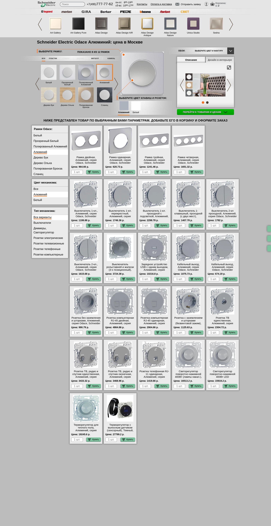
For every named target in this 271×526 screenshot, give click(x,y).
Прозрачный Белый (67, 83)
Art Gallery (55, 32)
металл (95, 58)
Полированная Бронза (86, 106)
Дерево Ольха (67, 105)
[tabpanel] (205, 85)
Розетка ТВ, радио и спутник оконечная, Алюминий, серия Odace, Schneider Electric (120, 377)
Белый (49, 82)
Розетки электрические (48, 238)
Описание (191, 60)
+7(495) (100, 4)
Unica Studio (193, 32)
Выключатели (42, 222)
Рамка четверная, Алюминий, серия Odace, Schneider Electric (188, 161)
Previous (40, 24)
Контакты (142, 4)
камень (111, 58)
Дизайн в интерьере (220, 60)
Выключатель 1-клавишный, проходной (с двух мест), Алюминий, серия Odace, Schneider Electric (188, 217)
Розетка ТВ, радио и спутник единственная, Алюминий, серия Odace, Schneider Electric (86, 377)
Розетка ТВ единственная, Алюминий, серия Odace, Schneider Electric (222, 323)
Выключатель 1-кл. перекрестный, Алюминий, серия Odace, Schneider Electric (120, 216)
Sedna (216, 32)
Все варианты (43, 217)
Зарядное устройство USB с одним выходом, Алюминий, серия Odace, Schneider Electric (154, 270)
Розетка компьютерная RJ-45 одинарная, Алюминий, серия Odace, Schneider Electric (154, 323)
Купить (93, 172)
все (43, 58)
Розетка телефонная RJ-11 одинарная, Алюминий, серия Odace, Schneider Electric (154, 377)
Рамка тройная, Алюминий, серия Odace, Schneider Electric (154, 161)
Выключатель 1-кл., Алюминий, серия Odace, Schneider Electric (86, 214)
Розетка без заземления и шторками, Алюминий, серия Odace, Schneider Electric (86, 321)
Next (231, 24)
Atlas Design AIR (124, 32)
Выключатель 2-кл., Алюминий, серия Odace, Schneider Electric (86, 268)
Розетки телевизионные (49, 243)
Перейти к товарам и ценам (205, 112)
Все (36, 188)
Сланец (104, 105)
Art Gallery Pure (78, 32)
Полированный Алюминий (86, 83)
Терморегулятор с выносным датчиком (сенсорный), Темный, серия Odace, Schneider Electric (120, 430)
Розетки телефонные (47, 249)
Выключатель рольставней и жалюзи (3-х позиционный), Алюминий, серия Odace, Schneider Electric (120, 271)
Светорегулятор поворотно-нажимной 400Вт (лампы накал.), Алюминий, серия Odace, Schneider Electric (188, 378)
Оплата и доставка (161, 4)
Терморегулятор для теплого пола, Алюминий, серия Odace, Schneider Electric (86, 430)
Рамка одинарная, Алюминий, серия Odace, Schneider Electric (120, 161)
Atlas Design (101, 32)
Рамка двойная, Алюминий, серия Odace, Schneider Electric (86, 161)
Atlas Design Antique (147, 34)
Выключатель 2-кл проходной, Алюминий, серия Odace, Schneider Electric (222, 214)
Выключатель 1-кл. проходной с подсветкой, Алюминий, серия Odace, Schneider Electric (154, 216)
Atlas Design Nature (170, 34)
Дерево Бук (49, 105)
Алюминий (104, 82)
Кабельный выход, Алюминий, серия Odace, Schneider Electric (188, 268)
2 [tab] (207, 102)
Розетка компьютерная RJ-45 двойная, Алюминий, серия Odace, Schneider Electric (120, 323)
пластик (53, 58)
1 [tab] (203, 102)
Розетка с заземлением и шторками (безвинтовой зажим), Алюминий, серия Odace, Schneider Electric (188, 324)
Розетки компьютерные (48, 254)
